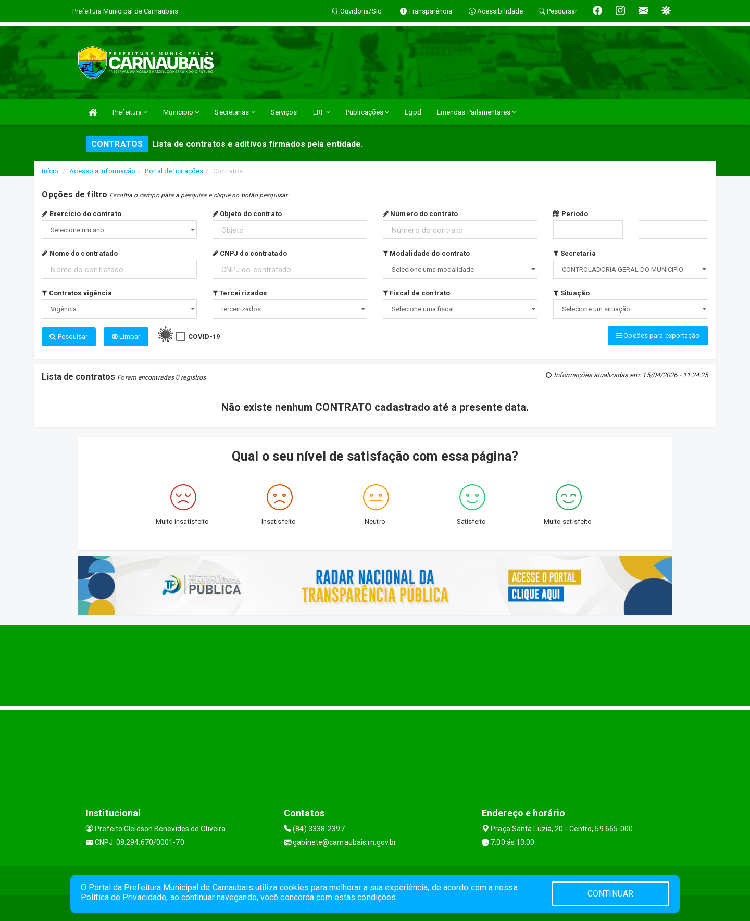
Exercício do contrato (81, 214)
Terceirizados (240, 293)
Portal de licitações (174, 171)
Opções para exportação (657, 335)
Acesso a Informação (102, 171)
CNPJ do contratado (250, 253)
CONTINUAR (610, 894)
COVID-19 (204, 336)
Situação (571, 293)
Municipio (181, 112)
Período (570, 214)
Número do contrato (420, 214)
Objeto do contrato (247, 214)
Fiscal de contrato (416, 293)
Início (50, 171)
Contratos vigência (77, 293)
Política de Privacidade (123, 897)
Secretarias (235, 112)
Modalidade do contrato (426, 253)
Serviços (284, 112)
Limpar (126, 336)
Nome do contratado (80, 253)
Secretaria (574, 253)
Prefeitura (130, 112)
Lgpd (413, 112)
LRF (322, 112)
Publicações (367, 112)
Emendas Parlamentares (476, 112)
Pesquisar (68, 336)
